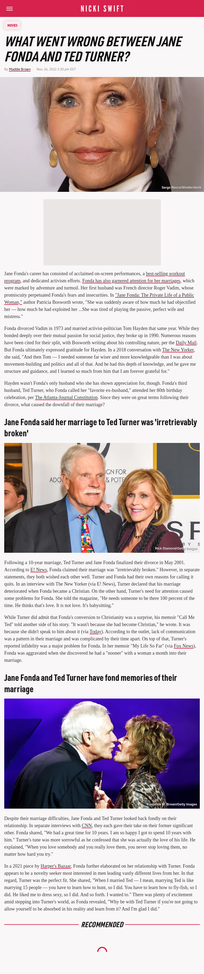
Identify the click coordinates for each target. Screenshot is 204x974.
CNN (87, 825)
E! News (38, 569)
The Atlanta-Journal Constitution (66, 397)
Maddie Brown (20, 69)
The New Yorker (178, 349)
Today (95, 631)
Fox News (183, 646)
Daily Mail (186, 342)
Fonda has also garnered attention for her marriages (131, 280)
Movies (12, 25)
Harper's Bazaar (55, 866)
